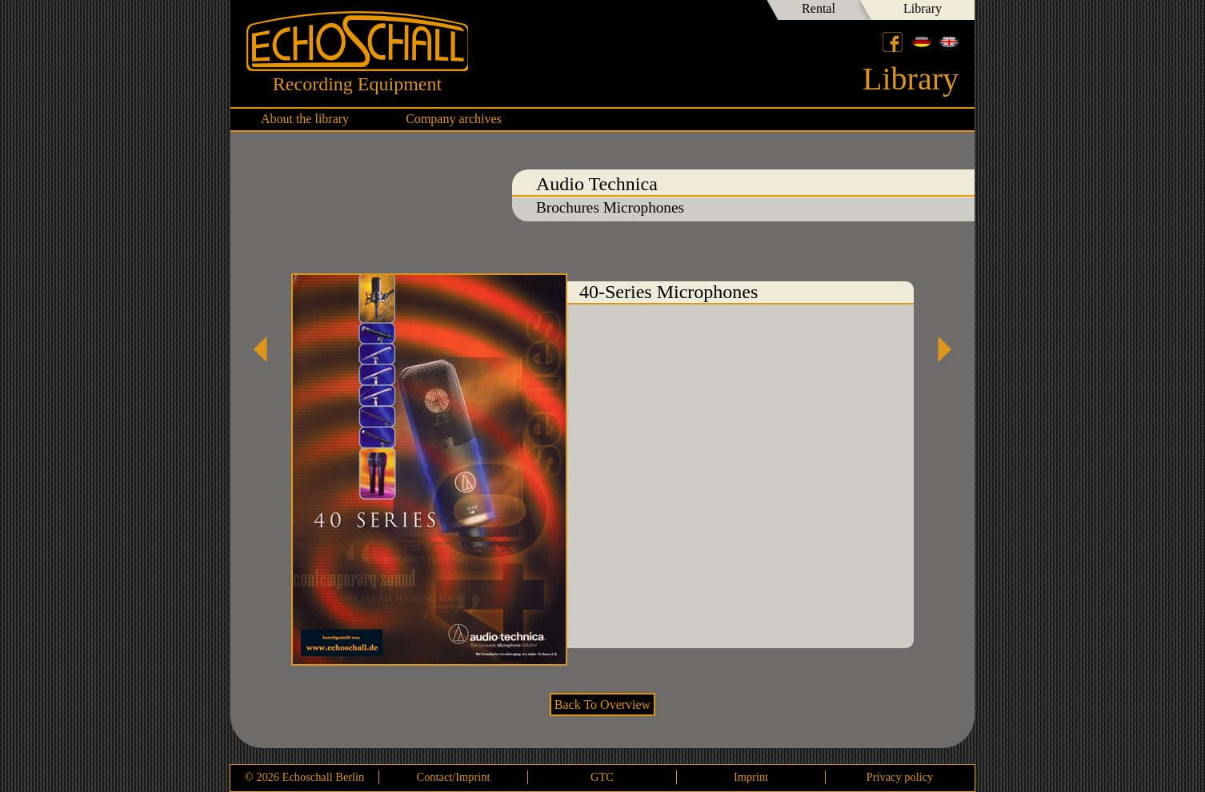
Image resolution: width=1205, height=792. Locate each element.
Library (922, 8)
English (949, 41)
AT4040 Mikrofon (939, 349)
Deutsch (921, 41)
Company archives (454, 118)
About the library (305, 118)
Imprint (751, 776)
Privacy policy (900, 776)
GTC (602, 776)
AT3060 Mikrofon (266, 349)
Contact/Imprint (453, 776)
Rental (818, 8)
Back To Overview (602, 704)
